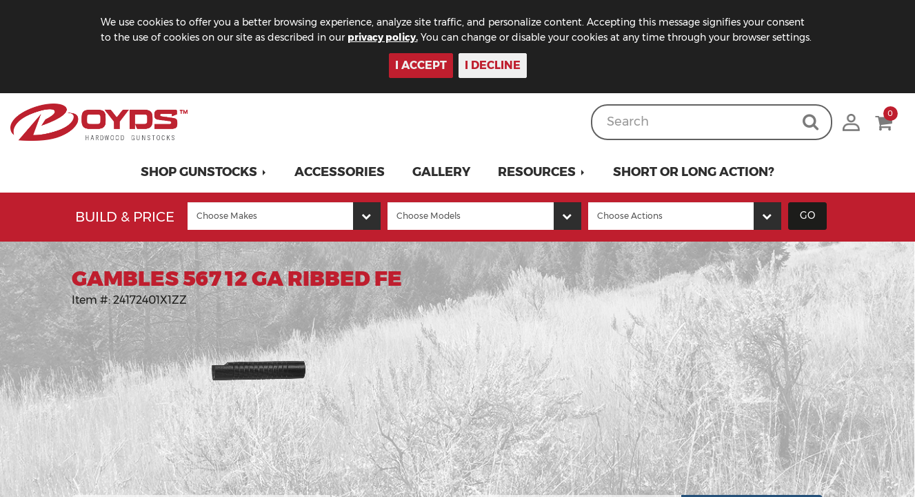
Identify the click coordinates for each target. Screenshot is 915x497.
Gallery (441, 171)
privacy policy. (383, 37)
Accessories (339, 171)
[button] (204, 172)
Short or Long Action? (693, 171)
